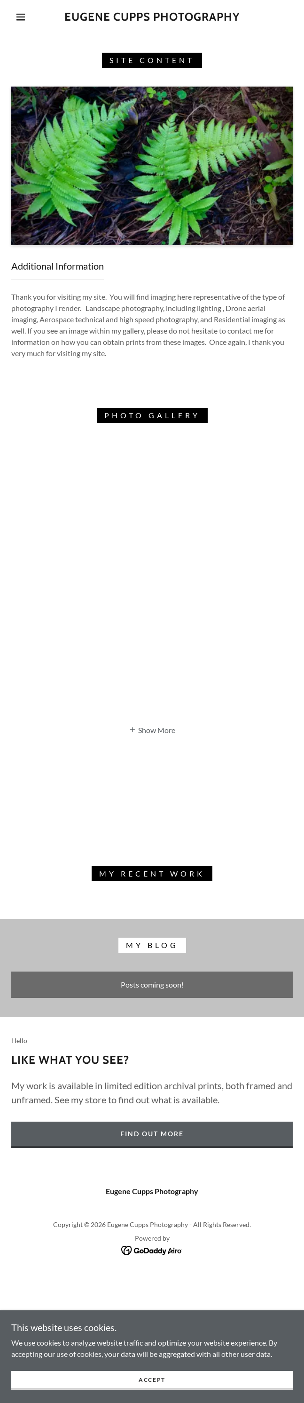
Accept (152, 1392)
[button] (25, 17)
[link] (152, 17)
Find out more (152, 1134)
